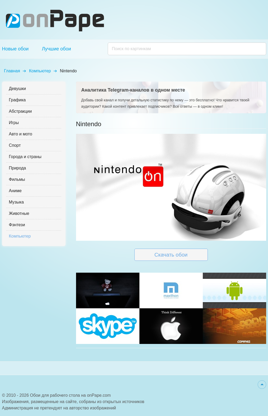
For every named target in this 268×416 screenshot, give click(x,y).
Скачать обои (170, 255)
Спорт (15, 145)
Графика (17, 100)
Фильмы (17, 179)
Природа (17, 168)
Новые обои (15, 48)
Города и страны (25, 156)
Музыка (16, 202)
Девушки (17, 88)
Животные (19, 213)
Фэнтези (17, 225)
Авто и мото (20, 134)
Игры (14, 122)
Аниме (15, 190)
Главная (12, 71)
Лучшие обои (56, 48)
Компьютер (40, 71)
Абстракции (20, 111)
